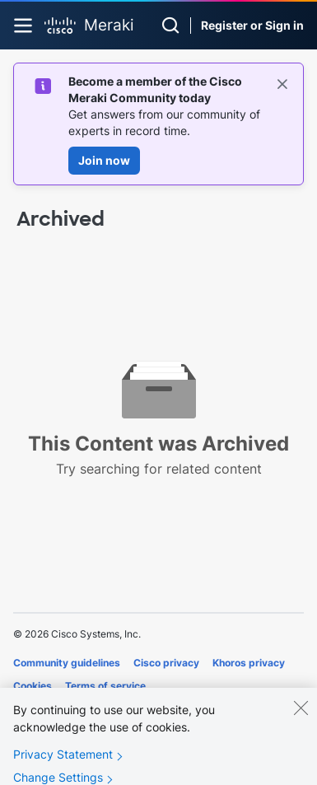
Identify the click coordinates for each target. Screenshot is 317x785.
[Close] (300, 718)
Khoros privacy (248, 663)
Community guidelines (66, 663)
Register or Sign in (252, 25)
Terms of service (105, 686)
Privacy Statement (63, 765)
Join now (104, 160)
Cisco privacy (166, 663)
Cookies (32, 686)
